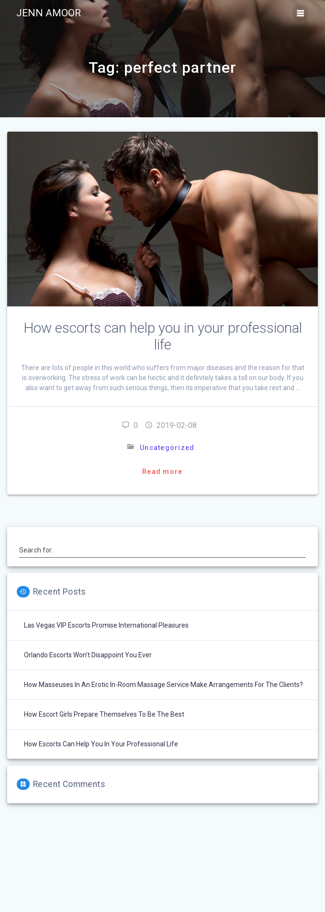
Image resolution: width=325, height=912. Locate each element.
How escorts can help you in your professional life (162, 336)
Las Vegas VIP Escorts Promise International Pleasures (106, 625)
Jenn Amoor (48, 13)
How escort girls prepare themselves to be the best (104, 714)
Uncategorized (167, 447)
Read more (162, 471)
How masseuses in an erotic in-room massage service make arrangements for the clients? (163, 684)
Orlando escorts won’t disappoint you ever (88, 655)
